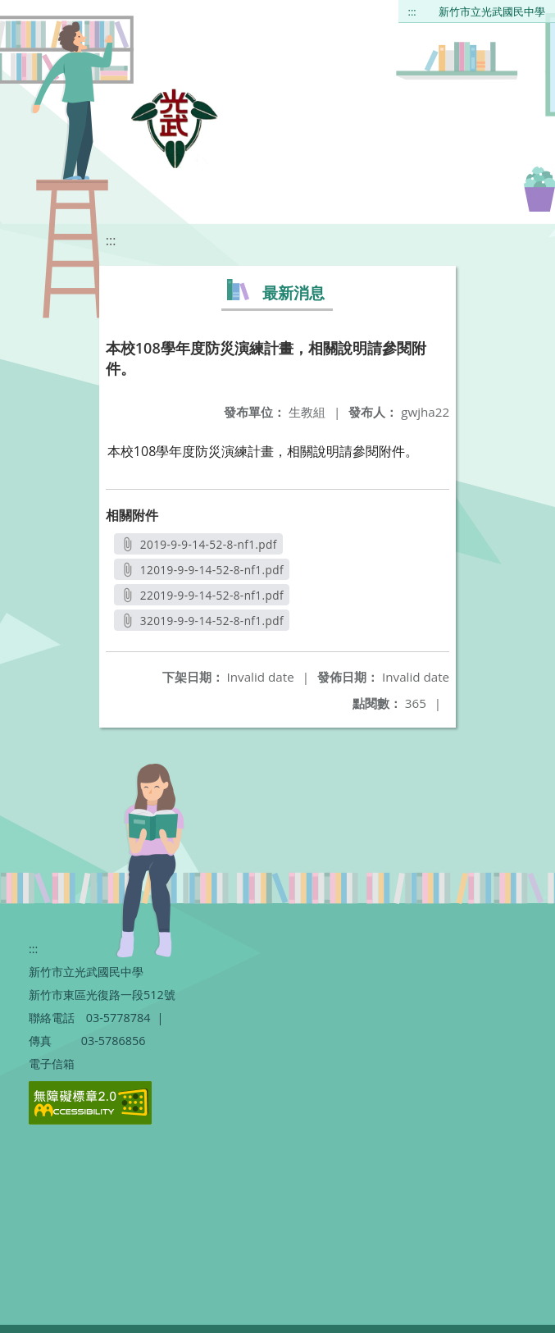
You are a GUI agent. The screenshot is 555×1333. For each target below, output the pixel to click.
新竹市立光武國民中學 (492, 11)
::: (412, 11)
